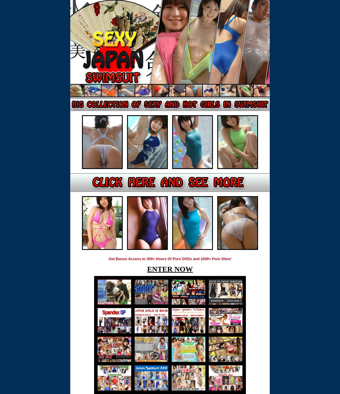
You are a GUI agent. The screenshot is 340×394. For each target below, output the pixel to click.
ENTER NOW (170, 269)
